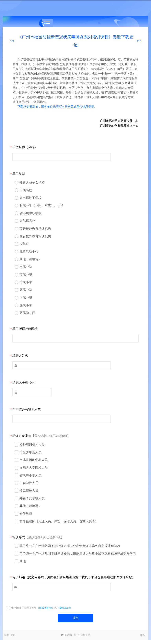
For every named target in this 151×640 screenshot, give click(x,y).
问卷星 (68, 634)
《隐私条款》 (64, 607)
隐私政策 (9, 634)
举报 (142, 635)
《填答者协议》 (45, 607)
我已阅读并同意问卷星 (24, 607)
